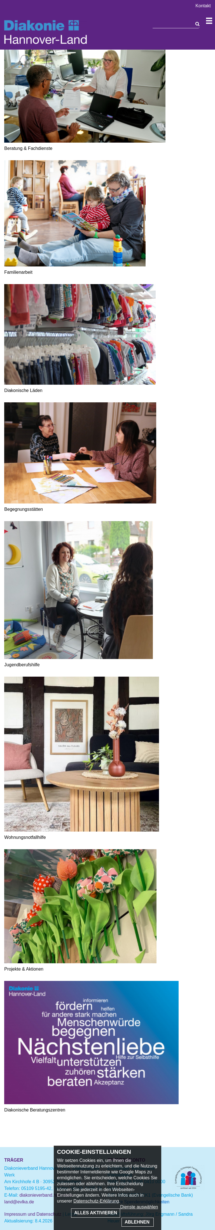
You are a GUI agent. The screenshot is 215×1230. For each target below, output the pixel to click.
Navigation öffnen (209, 21)
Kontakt (203, 5)
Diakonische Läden (23, 390)
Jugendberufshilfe (21, 664)
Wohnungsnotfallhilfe (25, 837)
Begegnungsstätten (23, 509)
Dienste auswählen (139, 1207)
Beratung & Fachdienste (28, 148)
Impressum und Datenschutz (32, 1214)
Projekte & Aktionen (23, 969)
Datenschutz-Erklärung (96, 1201)
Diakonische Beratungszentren (34, 1110)
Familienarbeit (18, 272)
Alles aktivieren (95, 1212)
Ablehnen (138, 1222)
